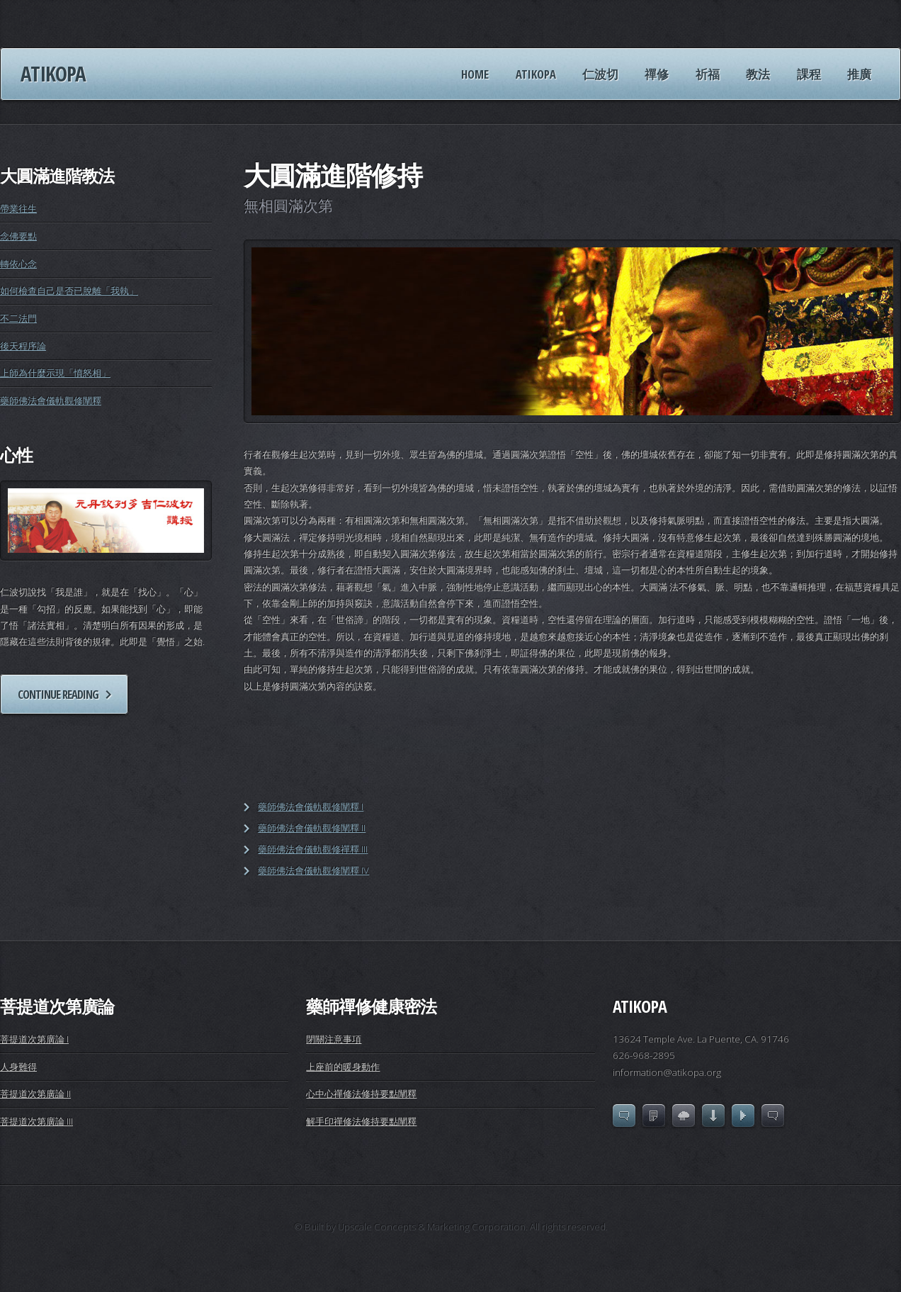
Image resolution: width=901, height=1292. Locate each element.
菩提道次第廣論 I (34, 1039)
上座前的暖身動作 (343, 1066)
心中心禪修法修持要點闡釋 (361, 1093)
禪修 (657, 74)
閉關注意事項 (333, 1039)
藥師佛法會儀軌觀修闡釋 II (312, 827)
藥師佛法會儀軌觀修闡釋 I (310, 806)
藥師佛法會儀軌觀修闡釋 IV (313, 870)
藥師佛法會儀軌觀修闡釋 (50, 400)
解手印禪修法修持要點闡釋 (361, 1121)
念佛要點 (18, 236)
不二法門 (18, 318)
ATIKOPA (536, 74)
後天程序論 (23, 345)
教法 (758, 74)
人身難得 (18, 1066)
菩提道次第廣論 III (36, 1121)
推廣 (859, 74)
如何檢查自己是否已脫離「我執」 (69, 290)
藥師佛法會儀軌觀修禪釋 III (313, 849)
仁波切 (600, 74)
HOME (475, 74)
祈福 (708, 74)
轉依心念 (18, 263)
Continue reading (58, 694)
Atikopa (53, 74)
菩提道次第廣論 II (35, 1093)
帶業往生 (18, 208)
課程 (809, 74)
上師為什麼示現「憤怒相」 (55, 372)
